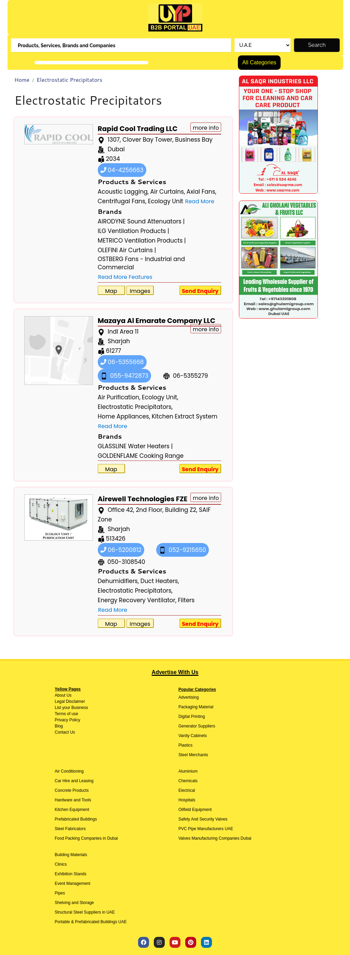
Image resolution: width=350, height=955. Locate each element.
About (60, 695)
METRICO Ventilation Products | (142, 240)
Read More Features (125, 277)
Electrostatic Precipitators (69, 79)
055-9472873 (124, 376)
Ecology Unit (165, 201)
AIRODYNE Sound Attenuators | (141, 221)
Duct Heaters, (159, 581)
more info (206, 128)
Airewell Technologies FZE (143, 499)
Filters (186, 600)
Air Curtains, (167, 192)
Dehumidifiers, (118, 581)
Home (21, 79)
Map (111, 291)
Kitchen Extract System (184, 416)
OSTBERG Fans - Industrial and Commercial (141, 263)
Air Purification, (119, 397)
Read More (199, 201)
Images (140, 291)
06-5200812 (121, 550)
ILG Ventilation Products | (133, 231)
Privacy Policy (67, 720)
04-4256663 (122, 170)
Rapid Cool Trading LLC (138, 129)
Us (68, 695)
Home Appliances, (124, 416)
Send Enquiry (200, 291)
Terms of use (66, 713)
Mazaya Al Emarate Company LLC (156, 321)
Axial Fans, (201, 192)
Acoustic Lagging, (123, 192)
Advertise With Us (175, 672)
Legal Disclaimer (70, 701)
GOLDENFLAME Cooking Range (141, 456)
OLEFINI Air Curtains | (127, 250)
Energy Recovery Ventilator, (137, 600)
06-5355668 (122, 362)
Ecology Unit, (160, 397)
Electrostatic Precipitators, (135, 407)
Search (317, 45)
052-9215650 (182, 550)
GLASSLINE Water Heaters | (135, 446)
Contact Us (65, 732)
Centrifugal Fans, (122, 201)
